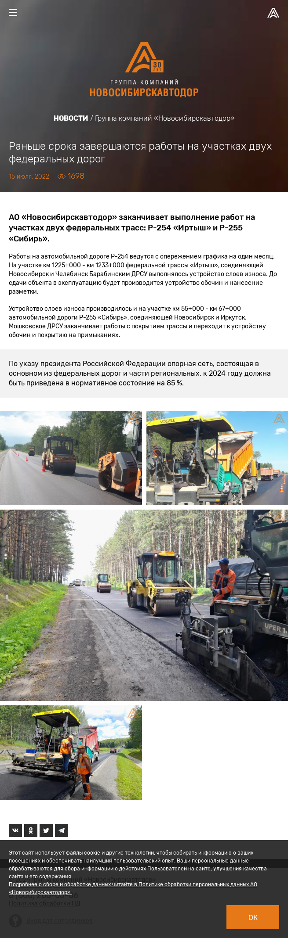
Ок (253, 917)
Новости (71, 118)
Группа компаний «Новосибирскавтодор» (165, 118)
